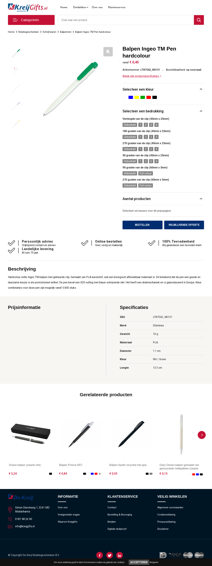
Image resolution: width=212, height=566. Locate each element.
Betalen (112, 521)
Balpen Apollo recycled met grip (128, 465)
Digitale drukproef (117, 529)
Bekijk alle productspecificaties (142, 76)
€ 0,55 (113, 473)
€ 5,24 (13, 473)
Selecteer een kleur (138, 89)
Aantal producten (137, 199)
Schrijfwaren (49, 31)
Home (63, 7)
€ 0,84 (63, 473)
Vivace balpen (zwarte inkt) (25, 465)
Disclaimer (163, 529)
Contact (112, 507)
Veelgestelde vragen (69, 514)
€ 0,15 (164, 473)
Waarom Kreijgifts (67, 521)
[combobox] (126, 20)
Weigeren (154, 562)
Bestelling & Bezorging (120, 514)
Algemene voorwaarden (170, 507)
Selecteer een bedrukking (143, 111)
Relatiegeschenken (28, 31)
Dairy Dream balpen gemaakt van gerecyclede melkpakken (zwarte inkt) (179, 468)
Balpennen (65, 31)
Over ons (97, 7)
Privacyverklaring (166, 521)
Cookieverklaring (166, 514)
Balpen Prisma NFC (71, 465)
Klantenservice (117, 7)
